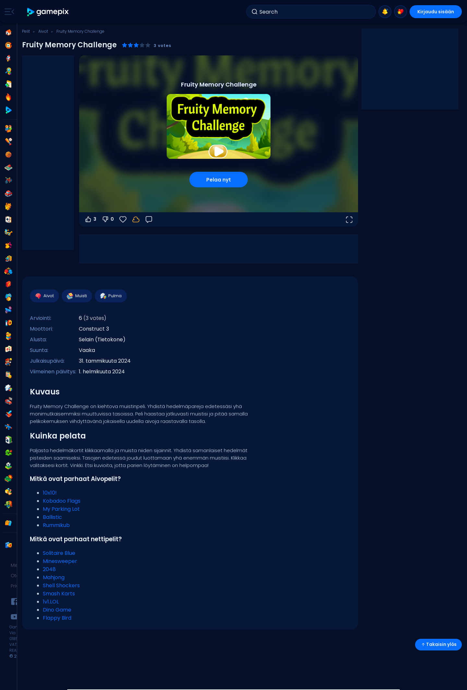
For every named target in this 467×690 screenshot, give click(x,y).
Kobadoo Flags (61, 501)
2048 (49, 569)
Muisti (76, 296)
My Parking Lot (61, 509)
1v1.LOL (51, 601)
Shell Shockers (61, 585)
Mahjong (54, 577)
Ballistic (52, 517)
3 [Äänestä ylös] (90, 219)
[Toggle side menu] (8, 11)
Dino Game (57, 610)
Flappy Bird (57, 618)
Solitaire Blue (59, 553)
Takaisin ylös (438, 644)
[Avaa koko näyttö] (349, 219)
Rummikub (56, 525)
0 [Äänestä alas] (108, 219)
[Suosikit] (123, 219)
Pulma (110, 296)
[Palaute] (149, 219)
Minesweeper (60, 561)
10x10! (50, 493)
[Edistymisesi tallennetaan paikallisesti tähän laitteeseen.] (136, 219)
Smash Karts (59, 593)
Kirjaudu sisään (435, 11)
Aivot (43, 31)
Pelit (26, 31)
